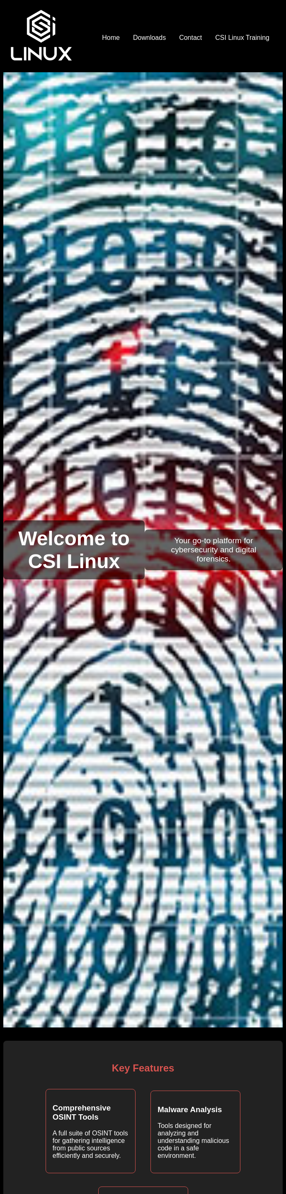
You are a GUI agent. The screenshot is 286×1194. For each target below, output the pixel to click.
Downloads (149, 37)
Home (111, 37)
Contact (190, 37)
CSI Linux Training (242, 37)
